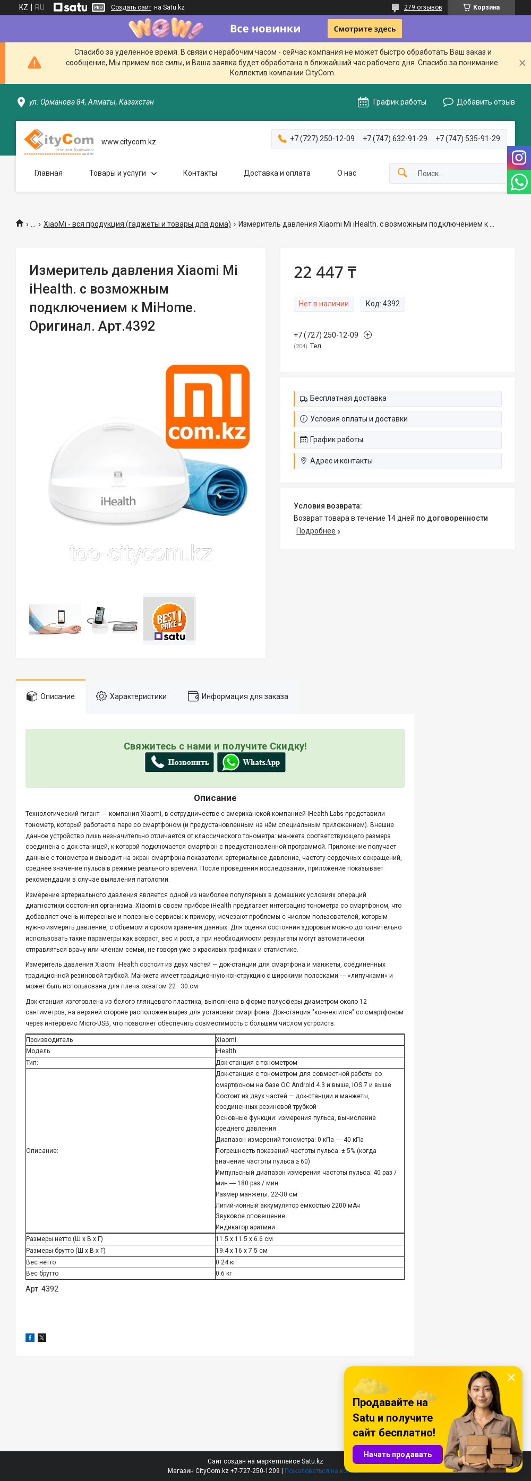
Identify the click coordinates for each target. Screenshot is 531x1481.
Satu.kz (312, 1461)
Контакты (200, 173)
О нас (346, 173)
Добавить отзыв (486, 102)
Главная (49, 173)
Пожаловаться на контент (324, 1471)
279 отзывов (423, 7)
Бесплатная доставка (348, 398)
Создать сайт (131, 7)
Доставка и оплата (277, 173)
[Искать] (402, 173)
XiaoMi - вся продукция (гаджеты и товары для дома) (137, 224)
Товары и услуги (117, 173)
